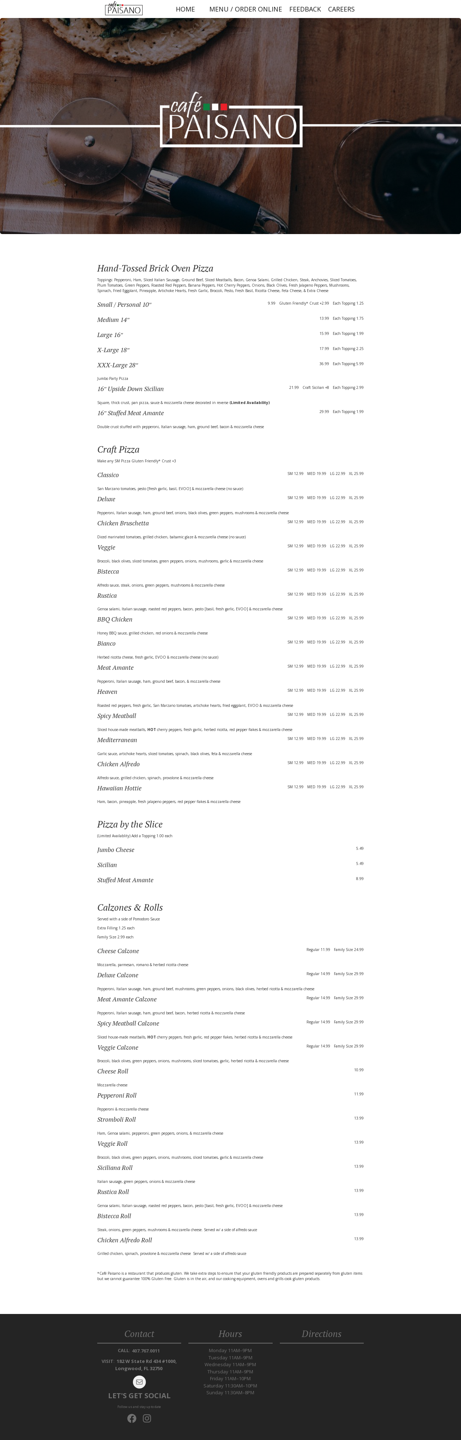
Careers (341, 9)
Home (185, 9)
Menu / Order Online (245, 9)
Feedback (305, 9)
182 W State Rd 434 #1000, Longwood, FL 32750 (146, 1365)
